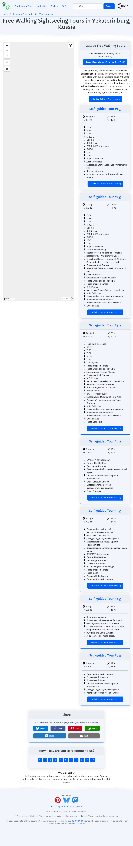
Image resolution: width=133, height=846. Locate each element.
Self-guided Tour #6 (103, 599)
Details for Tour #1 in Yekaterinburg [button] (105, 184)
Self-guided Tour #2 (103, 197)
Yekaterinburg (46, 14)
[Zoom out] (7, 50)
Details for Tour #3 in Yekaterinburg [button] (105, 428)
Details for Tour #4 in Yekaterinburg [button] (105, 498)
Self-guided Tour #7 (103, 655)
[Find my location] (7, 62)
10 (93, 760)
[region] (38, 171)
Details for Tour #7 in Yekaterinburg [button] (105, 699)
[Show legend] (70, 45)
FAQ (64, 6)
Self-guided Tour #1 (103, 109)
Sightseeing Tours (24, 6)
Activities (42, 6)
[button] (40, 728)
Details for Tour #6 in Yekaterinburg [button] (105, 642)
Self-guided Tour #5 (103, 510)
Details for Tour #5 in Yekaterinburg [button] (105, 586)
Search (109, 6)
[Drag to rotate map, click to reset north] (7, 55)
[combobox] (88, 6)
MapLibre (65, 298)
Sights (54, 6)
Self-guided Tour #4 (103, 441)
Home (5, 14)
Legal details (62, 807)
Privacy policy (76, 807)
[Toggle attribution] (71, 298)
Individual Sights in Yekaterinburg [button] (105, 99)
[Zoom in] (7, 45)
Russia (34, 14)
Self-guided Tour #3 (103, 325)
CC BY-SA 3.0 (77, 821)
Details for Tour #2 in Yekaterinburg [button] (105, 312)
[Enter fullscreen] (7, 68)
